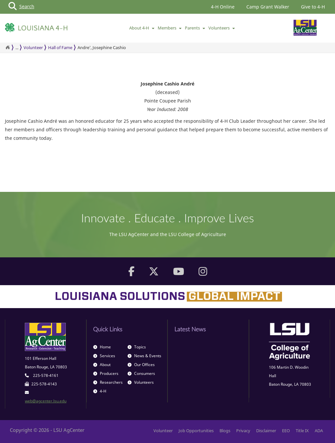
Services (104, 356)
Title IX (302, 431)
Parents (195, 28)
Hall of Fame (60, 47)
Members (170, 28)
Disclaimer (266, 431)
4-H (99, 391)
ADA (319, 431)
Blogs (225, 431)
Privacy (243, 431)
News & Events (144, 356)
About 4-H (141, 28)
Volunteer (33, 47)
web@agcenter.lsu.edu (45, 401)
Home (102, 347)
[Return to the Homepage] (7, 47)
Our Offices (141, 364)
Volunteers (221, 28)
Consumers (141, 373)
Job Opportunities (196, 431)
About (102, 364)
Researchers (108, 382)
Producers (105, 373)
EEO (286, 431)
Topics (137, 347)
